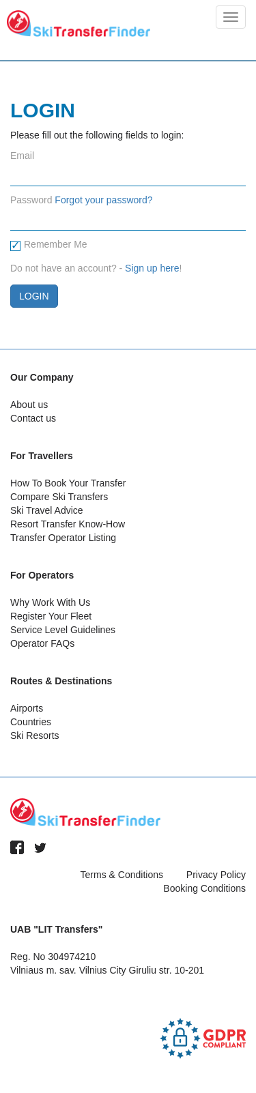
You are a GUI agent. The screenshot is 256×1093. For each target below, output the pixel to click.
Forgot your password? (103, 199)
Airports (26, 708)
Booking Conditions (204, 888)
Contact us (33, 418)
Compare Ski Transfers (59, 496)
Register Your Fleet (50, 616)
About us (29, 404)
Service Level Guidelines (62, 629)
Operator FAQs (42, 643)
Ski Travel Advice (46, 510)
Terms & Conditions (122, 874)
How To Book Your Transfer (68, 483)
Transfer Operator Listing (63, 537)
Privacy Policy (216, 874)
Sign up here (152, 268)
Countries (30, 721)
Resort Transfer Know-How (67, 524)
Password (31, 199)
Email (22, 155)
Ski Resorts (34, 735)
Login (34, 296)
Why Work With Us (50, 602)
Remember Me (48, 245)
